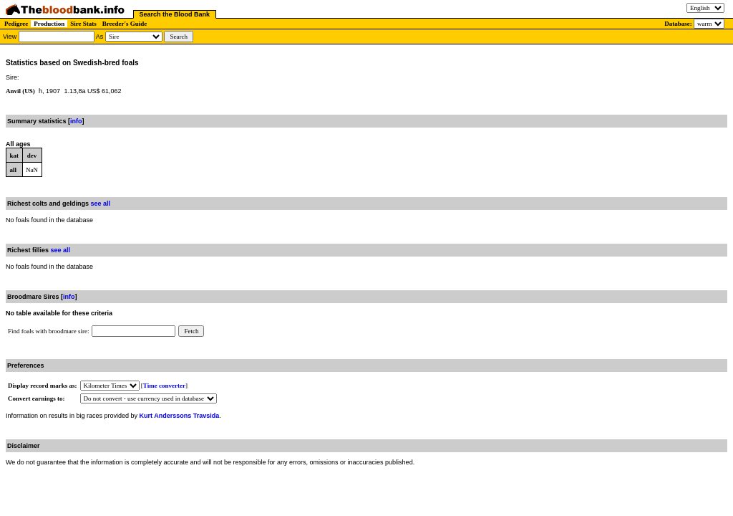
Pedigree (16, 23)
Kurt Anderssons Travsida (180, 415)
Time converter (164, 385)
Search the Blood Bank (175, 14)
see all (101, 203)
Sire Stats (83, 23)
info (76, 121)
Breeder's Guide (124, 23)
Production (49, 23)
